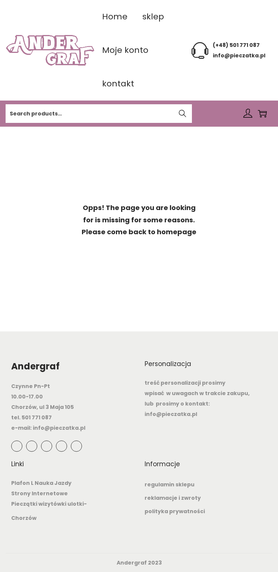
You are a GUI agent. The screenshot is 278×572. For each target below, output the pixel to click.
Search (182, 114)
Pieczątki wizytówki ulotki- (49, 504)
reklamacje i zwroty (173, 498)
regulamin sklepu (170, 484)
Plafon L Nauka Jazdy (41, 483)
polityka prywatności (175, 511)
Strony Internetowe (39, 493)
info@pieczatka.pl (239, 55)
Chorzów (24, 518)
